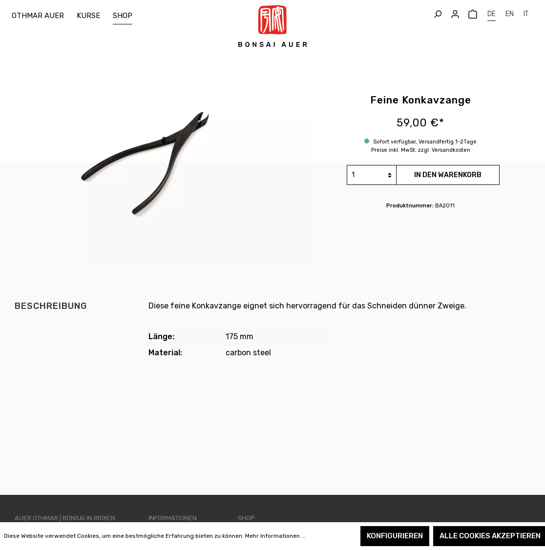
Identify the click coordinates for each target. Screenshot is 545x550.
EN (509, 13)
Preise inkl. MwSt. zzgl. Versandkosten (420, 150)
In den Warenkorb (448, 175)
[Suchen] (437, 14)
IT (526, 13)
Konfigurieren (395, 535)
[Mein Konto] (455, 14)
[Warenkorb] (473, 14)
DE (491, 13)
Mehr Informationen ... (275, 535)
